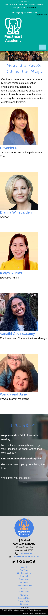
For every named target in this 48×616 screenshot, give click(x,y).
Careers (24, 595)
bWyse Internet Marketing (37, 613)
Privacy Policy (24, 601)
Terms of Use (24, 598)
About (24, 567)
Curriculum (24, 579)
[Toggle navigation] (42, 47)
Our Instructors (24, 573)
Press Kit (24, 589)
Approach (24, 576)
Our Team (24, 570)
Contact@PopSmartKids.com (24, 13)
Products (24, 582)
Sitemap (24, 604)
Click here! (31, 7)
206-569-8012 (24, 1)
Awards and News (24, 586)
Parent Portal (24, 592)
